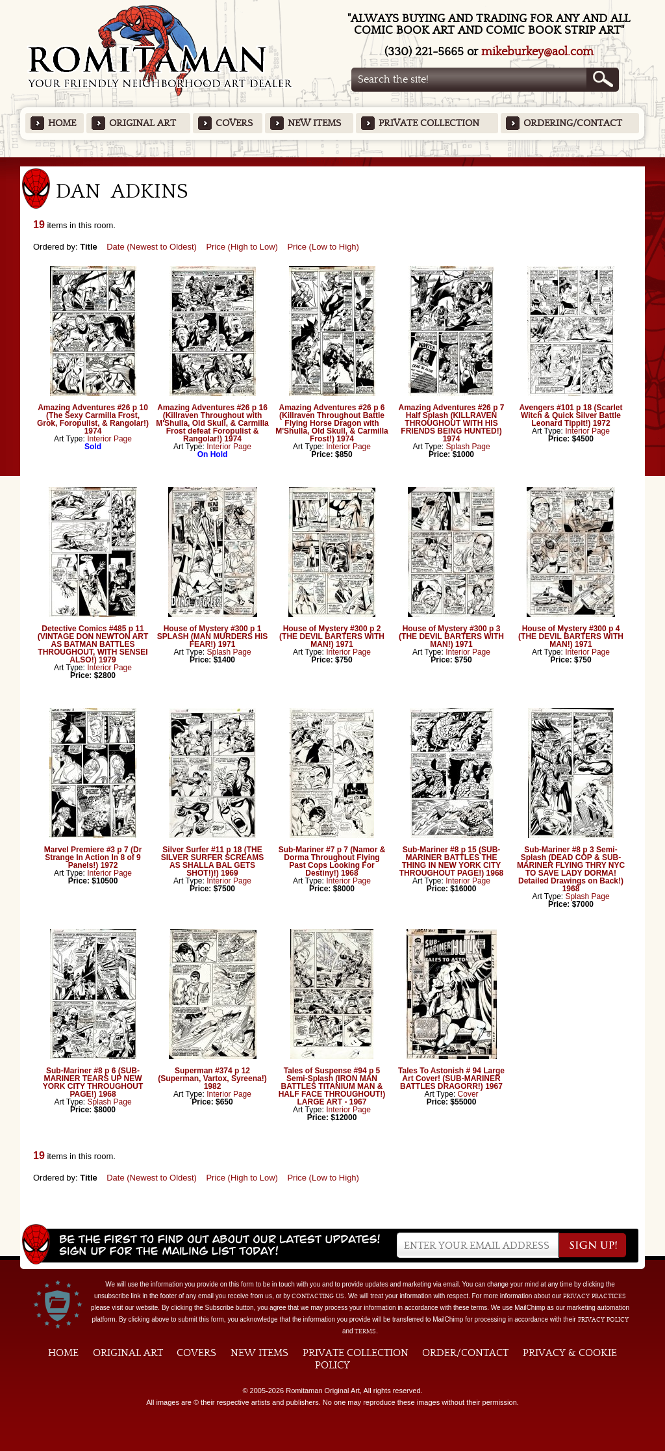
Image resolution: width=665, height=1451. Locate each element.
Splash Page (468, 446)
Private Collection (429, 123)
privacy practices (594, 1296)
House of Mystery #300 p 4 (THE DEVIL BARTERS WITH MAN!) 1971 (570, 636)
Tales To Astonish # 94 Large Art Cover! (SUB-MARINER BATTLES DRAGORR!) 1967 (451, 1078)
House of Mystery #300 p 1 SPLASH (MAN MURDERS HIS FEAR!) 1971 (212, 636)
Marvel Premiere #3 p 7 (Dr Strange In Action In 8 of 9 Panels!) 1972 (93, 857)
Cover (468, 1094)
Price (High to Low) (242, 247)
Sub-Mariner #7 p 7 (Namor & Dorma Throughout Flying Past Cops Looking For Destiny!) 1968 (332, 861)
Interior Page (109, 438)
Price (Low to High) (323, 247)
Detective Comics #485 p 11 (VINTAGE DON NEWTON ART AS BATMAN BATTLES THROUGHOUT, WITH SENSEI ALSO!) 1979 (93, 644)
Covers (234, 123)
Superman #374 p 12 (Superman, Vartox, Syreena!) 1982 (212, 1078)
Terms (365, 1331)
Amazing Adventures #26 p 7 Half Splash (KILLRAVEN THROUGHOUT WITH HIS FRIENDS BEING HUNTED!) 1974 (452, 423)
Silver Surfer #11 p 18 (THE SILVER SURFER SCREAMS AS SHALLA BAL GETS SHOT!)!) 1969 (212, 861)
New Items (314, 123)
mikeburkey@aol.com (537, 52)
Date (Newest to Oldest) (152, 247)
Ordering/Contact (572, 123)
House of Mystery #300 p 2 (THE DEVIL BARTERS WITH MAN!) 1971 (331, 636)
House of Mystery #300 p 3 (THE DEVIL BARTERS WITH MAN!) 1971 (451, 636)
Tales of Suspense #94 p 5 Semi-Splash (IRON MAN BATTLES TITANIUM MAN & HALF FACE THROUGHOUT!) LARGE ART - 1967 (332, 1086)
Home (62, 123)
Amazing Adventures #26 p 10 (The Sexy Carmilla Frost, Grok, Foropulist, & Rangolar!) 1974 (93, 419)
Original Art (142, 123)
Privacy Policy (603, 1320)
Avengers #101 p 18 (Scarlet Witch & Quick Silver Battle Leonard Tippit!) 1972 (571, 415)
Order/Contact (465, 1353)
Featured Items (333, 161)
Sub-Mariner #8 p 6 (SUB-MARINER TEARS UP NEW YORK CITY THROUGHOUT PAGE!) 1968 (93, 1082)
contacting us (318, 1296)
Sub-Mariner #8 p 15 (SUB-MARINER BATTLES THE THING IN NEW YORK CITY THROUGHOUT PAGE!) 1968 (451, 861)
